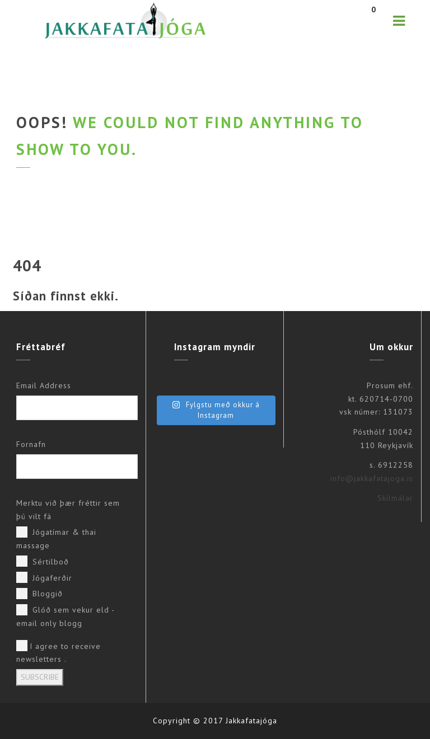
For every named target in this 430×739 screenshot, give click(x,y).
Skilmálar (395, 498)
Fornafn (31, 444)
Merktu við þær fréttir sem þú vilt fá (68, 509)
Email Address (43, 385)
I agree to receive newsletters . (58, 652)
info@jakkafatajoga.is (371, 478)
